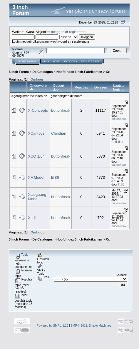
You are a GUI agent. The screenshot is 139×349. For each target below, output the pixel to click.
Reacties (81, 87)
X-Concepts (38, 110)
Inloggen (70, 61)
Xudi (32, 218)
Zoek (56, 61)
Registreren (90, 61)
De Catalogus (42, 72)
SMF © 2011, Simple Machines (91, 325)
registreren (77, 32)
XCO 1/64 (36, 156)
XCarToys (36, 133)
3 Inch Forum (19, 72)
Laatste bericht (118, 87)
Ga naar (121, 275)
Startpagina (27, 61)
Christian (58, 133)
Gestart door (58, 87)
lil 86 (55, 177)
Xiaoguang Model (37, 196)
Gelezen (100, 87)
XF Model (36, 177)
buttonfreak (60, 110)
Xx (108, 72)
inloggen (57, 32)
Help (45, 61)
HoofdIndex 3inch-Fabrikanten (79, 72)
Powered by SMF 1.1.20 (52, 325)
